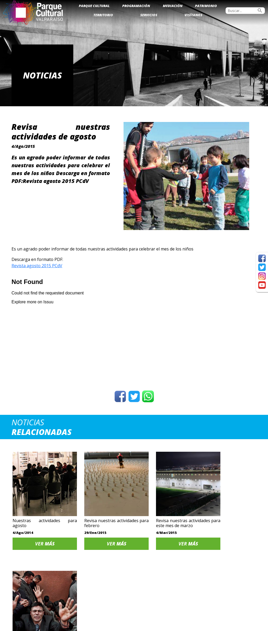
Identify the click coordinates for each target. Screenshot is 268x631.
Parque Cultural (94, 5)
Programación (136, 5)
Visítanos (193, 15)
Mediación (172, 5)
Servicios (148, 15)
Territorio (103, 15)
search (260, 10)
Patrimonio (206, 5)
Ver (40, 536)
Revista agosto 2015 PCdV (37, 266)
